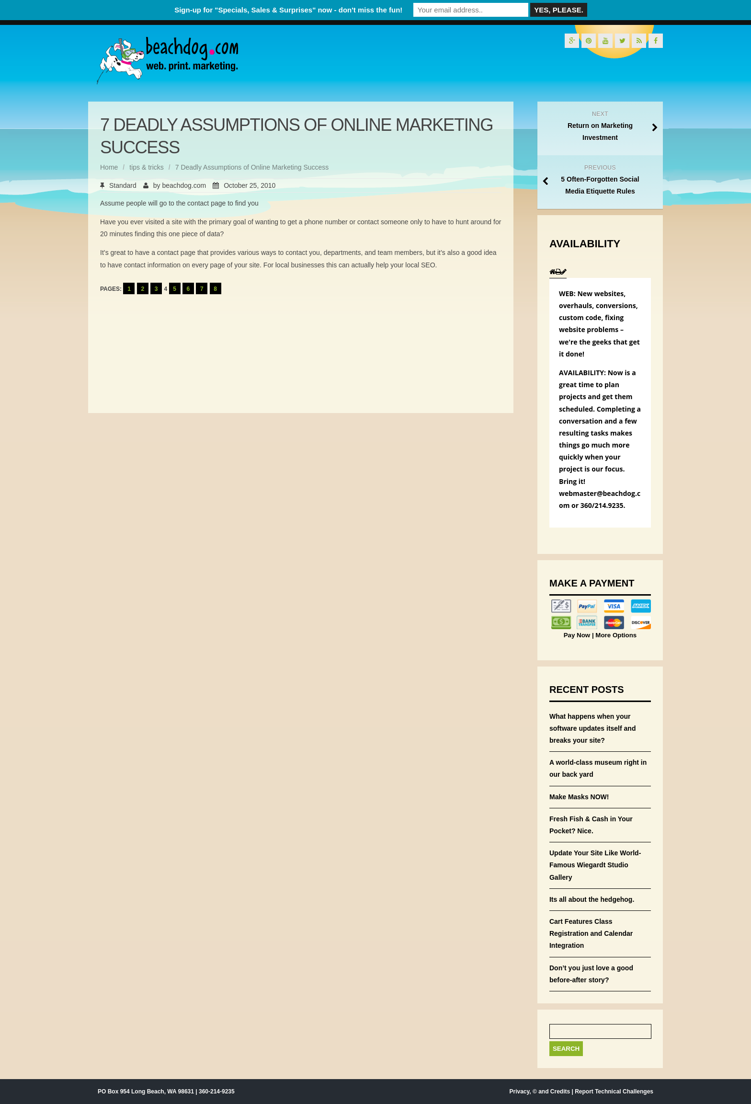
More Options (615, 635)
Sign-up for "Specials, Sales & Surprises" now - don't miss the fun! (288, 10)
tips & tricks (146, 167)
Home (109, 167)
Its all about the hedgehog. (591, 899)
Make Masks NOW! (579, 797)
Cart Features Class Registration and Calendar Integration (591, 933)
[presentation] (552, 272)
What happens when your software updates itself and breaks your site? (592, 728)
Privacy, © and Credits (539, 1091)
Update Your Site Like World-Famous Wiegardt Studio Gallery (595, 865)
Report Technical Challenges (614, 1091)
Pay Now (578, 635)
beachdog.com (184, 185)
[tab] (552, 272)
